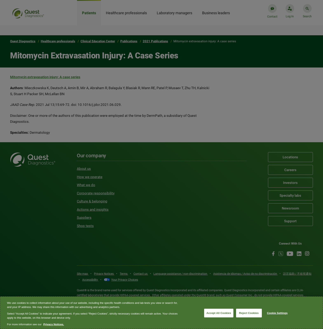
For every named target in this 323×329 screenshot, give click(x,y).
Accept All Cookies (218, 313)
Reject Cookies (249, 313)
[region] (161, 312)
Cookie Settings (277, 313)
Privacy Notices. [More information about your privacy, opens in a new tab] (53, 324)
